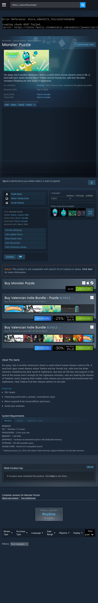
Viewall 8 (90, 214)
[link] (64, 320)
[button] (84, 290)
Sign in (5, 183)
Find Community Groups (15, 249)
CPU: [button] (57, 554)
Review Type (7, 539)
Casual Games (19, 42)
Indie (7, 107)
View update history (14, 236)
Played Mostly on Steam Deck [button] (15, 554)
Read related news (13, 240)
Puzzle (28, 107)
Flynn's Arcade (43, 96)
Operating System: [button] (41, 554)
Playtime (63, 539)
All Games (6, 42)
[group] (49, 552)
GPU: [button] (68, 554)
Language (36, 539)
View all (90, 469)
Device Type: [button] (81, 554)
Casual (21, 107)
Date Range (50, 539)
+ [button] (34, 107)
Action (13, 107)
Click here (87, 271)
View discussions (12, 245)
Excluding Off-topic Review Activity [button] (49, 550)
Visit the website (13, 232)
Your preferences (28, 500)
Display (76, 539)
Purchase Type (20, 539)
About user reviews (10, 500)
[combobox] (45, 5)
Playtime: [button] (73, 550)
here (52, 478)
